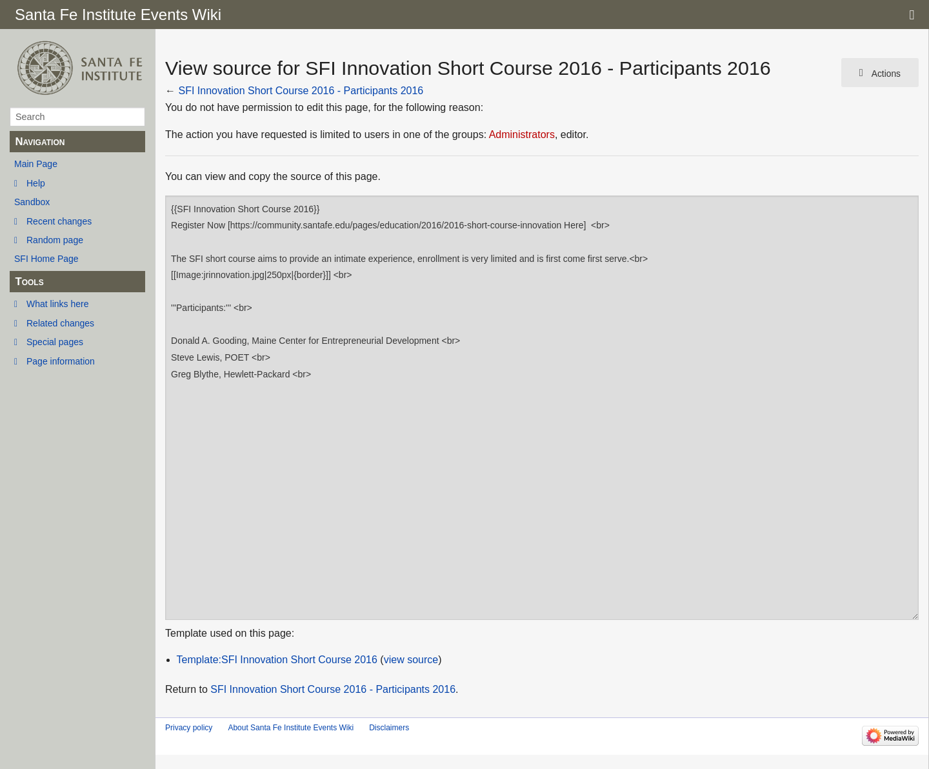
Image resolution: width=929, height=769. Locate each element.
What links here (57, 304)
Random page (54, 240)
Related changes (60, 323)
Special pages (54, 342)
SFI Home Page (46, 259)
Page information (60, 361)
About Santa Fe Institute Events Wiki (291, 727)
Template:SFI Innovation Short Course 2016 (277, 659)
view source (411, 659)
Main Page (35, 164)
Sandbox (32, 202)
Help (35, 183)
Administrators (522, 134)
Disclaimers (389, 727)
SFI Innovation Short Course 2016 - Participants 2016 (300, 90)
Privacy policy (188, 727)
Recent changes (59, 221)
